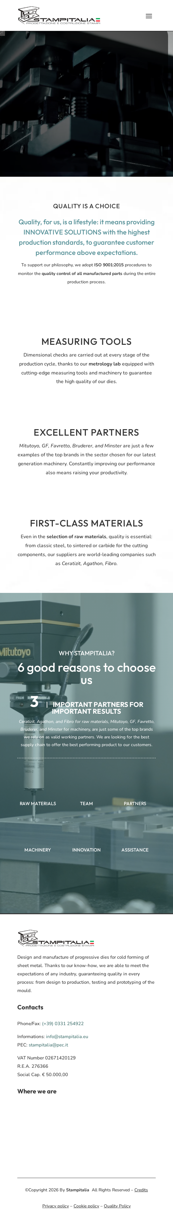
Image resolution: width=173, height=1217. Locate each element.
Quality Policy (117, 1206)
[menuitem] (59, 15)
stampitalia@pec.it (48, 1045)
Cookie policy (86, 1206)
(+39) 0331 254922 (63, 1024)
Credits (141, 1190)
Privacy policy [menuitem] (55, 1206)
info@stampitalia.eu (67, 1036)
